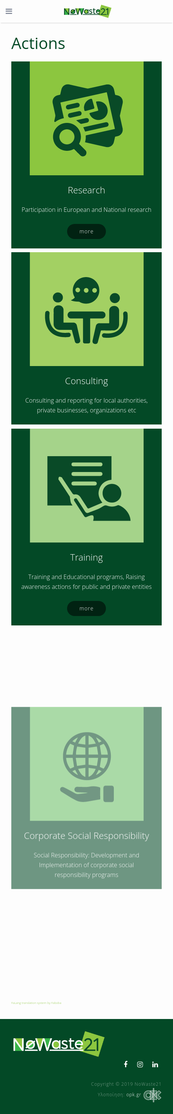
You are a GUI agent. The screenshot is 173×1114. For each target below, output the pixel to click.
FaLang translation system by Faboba (36, 1003)
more (87, 231)
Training (86, 619)
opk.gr (143, 1094)
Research (86, 190)
